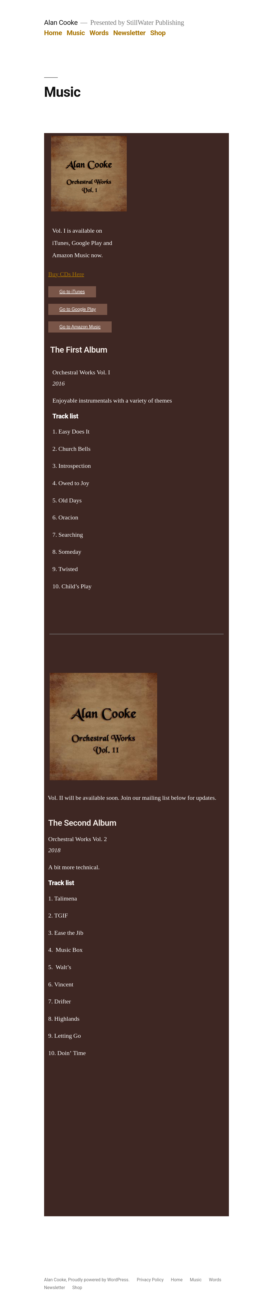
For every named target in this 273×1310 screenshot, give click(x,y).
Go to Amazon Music (80, 326)
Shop (158, 33)
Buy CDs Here (66, 274)
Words (99, 33)
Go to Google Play (77, 309)
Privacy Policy (150, 1279)
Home (53, 33)
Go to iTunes (72, 291)
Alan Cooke (61, 22)
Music (76, 33)
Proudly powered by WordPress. (99, 1279)
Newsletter (129, 33)
